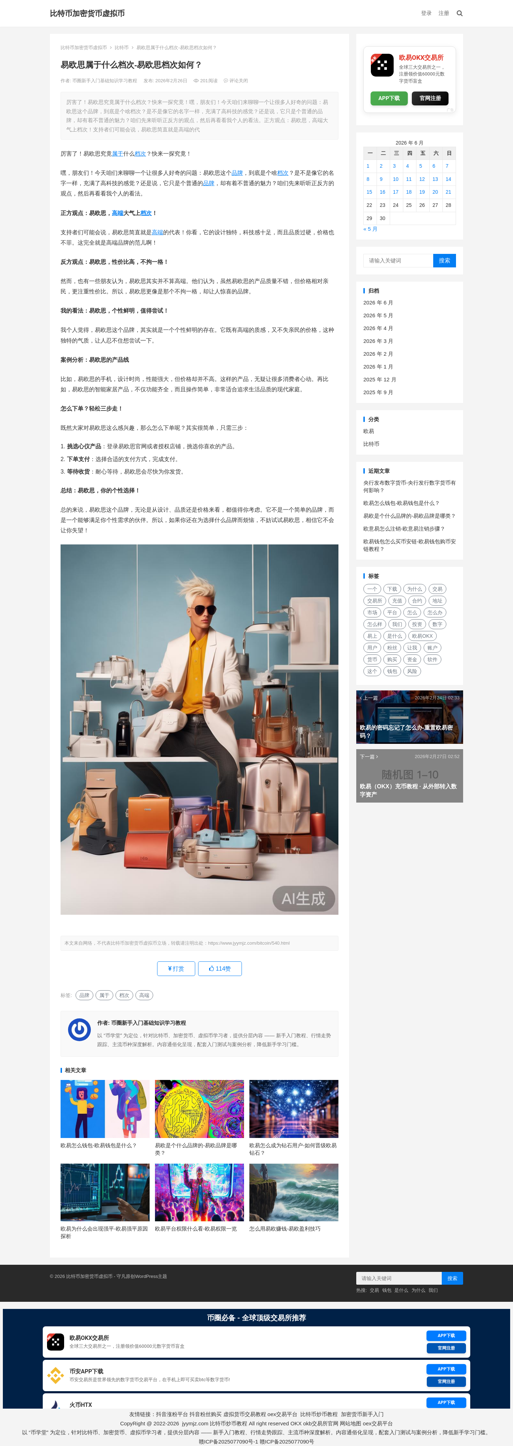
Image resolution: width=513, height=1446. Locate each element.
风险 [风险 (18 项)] (412, 671)
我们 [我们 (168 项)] (397, 624)
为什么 (418, 1290)
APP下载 (389, 98)
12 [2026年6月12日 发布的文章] (422, 179)
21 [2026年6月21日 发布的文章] (448, 192)
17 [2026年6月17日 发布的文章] (396, 192)
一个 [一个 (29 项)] (372, 589)
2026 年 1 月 (378, 367)
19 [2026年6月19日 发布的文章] (422, 192)
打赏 (176, 969)
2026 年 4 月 (378, 328)
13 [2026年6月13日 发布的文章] (435, 179)
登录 (426, 13)
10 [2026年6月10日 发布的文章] (396, 179)
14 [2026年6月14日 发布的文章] (448, 179)
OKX (296, 1423)
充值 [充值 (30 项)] (397, 601)
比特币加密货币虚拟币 (87, 13)
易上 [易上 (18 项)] (372, 636)
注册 (444, 13)
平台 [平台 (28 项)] (392, 612)
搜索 (444, 260)
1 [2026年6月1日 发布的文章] (368, 166)
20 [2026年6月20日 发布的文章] (435, 192)
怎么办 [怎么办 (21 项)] (435, 612)
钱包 (387, 1290)
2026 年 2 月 (378, 354)
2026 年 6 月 (378, 302)
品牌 (237, 173)
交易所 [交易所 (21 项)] (374, 601)
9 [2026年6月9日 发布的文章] (381, 179)
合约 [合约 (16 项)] (417, 601)
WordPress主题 (151, 1276)
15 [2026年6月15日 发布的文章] (369, 192)
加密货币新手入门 (362, 1414)
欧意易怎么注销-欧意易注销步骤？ (404, 529)
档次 (140, 154)
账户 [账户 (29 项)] (432, 648)
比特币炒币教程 (319, 1414)
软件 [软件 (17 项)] (432, 659)
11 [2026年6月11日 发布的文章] (409, 179)
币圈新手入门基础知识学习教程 (105, 80)
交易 (374, 1290)
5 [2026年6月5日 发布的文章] (420, 166)
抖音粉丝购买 (206, 1414)
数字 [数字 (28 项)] (437, 624)
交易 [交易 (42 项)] (437, 589)
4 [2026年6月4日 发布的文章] (407, 166)
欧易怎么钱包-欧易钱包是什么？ (99, 1145)
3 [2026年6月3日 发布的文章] (394, 166)
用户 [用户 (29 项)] (372, 648)
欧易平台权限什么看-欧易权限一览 (196, 1229)
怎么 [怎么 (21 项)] (412, 612)
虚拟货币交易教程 (244, 1414)
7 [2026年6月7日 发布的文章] (447, 166)
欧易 (368, 431)
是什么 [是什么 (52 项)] (394, 636)
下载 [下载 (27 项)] (392, 589)
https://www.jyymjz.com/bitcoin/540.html (249, 943)
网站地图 (350, 1423)
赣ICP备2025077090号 (287, 1442)
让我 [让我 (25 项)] (412, 648)
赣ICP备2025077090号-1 (228, 1442)
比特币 (122, 47)
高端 (117, 213)
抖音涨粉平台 (172, 1414)
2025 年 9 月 (378, 392)
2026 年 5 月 (378, 315)
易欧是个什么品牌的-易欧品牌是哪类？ (409, 516)
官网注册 (430, 98)
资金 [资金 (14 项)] (412, 659)
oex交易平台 (282, 1414)
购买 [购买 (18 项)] (392, 659)
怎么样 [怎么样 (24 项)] (374, 624)
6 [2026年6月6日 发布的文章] (433, 166)
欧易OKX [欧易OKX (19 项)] (422, 636)
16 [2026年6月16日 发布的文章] (382, 192)
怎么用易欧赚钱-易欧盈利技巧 (285, 1229)
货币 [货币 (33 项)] (372, 659)
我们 (433, 1290)
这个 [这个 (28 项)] (372, 671)
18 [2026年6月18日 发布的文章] (409, 192)
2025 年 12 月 (380, 379)
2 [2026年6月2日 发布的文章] (381, 166)
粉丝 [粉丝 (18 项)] (392, 648)
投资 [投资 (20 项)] (417, 624)
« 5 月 (370, 229)
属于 (117, 154)
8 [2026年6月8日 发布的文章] (368, 179)
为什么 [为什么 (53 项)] (414, 589)
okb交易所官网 (320, 1423)
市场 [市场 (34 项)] (372, 612)
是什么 (401, 1290)
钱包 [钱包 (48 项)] (392, 671)
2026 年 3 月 (378, 341)
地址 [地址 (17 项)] (437, 601)
